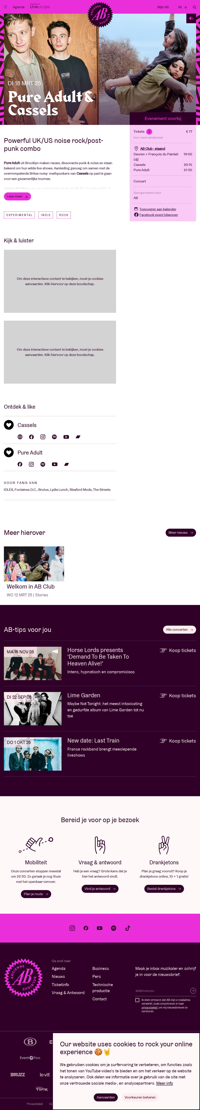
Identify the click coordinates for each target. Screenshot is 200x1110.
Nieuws (58, 976)
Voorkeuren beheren (140, 1097)
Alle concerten (179, 629)
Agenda (18, 7)
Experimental (19, 215)
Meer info (164, 1083)
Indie (46, 215)
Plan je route (36, 894)
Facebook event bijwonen (156, 215)
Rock (64, 215)
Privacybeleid (35, 1104)
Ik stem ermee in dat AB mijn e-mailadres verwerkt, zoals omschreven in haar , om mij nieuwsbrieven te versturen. (166, 1005)
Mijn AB (163, 7)
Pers (96, 976)
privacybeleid (149, 1007)
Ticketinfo (60, 984)
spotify (113, 928)
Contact (99, 998)
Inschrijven (193, 991)
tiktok (127, 928)
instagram (72, 928)
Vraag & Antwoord (68, 992)
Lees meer (17, 196)
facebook (86, 928)
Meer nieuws (181, 532)
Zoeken (194, 7)
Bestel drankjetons (164, 888)
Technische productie (102, 987)
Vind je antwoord (100, 888)
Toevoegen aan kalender (155, 209)
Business (100, 968)
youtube (99, 928)
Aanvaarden (106, 1097)
